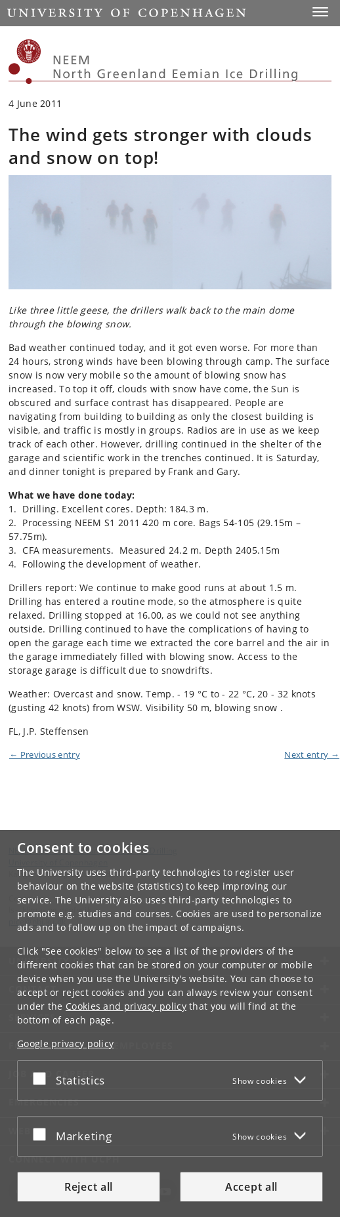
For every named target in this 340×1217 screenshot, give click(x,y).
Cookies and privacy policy (126, 1006)
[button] (320, 11)
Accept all (251, 1187)
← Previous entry (44, 754)
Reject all (88, 1187)
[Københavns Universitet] (25, 61)
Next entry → (311, 754)
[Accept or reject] (43, 1077)
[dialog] (170, 1023)
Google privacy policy (65, 1043)
